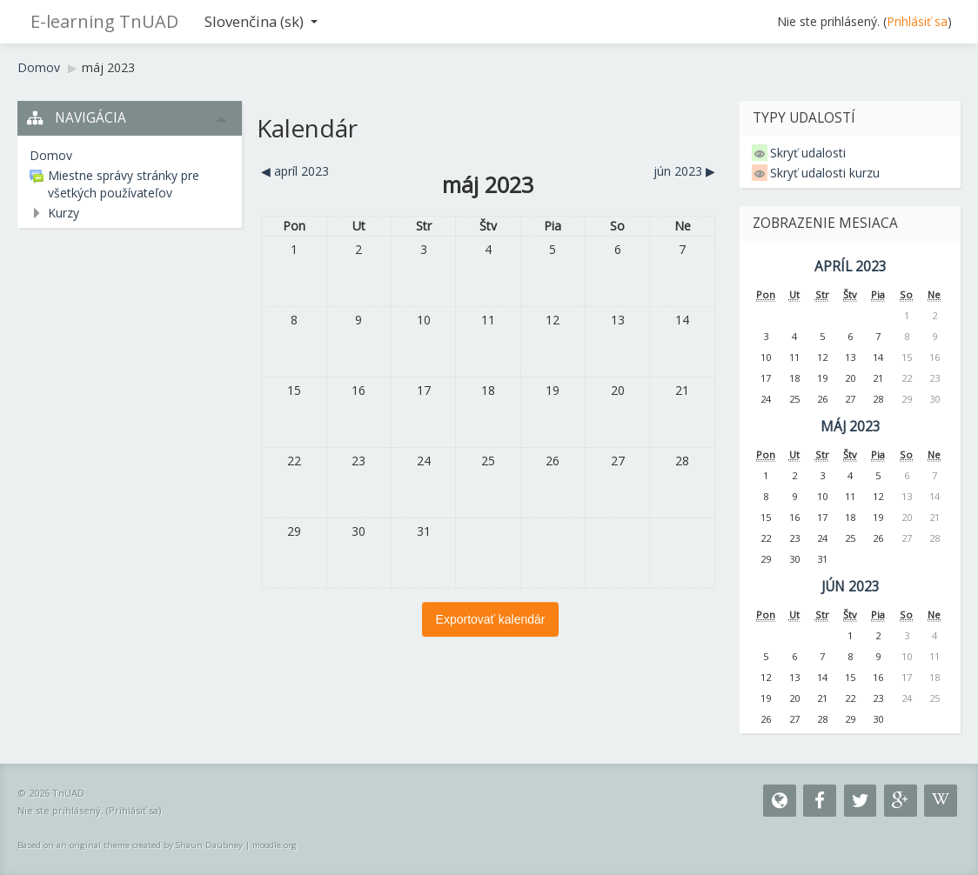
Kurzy (63, 212)
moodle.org (274, 845)
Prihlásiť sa (917, 21)
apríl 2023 (850, 266)
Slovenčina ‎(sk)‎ (261, 21)
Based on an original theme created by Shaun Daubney (130, 845)
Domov (38, 67)
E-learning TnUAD (104, 21)
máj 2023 (108, 67)
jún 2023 (850, 587)
